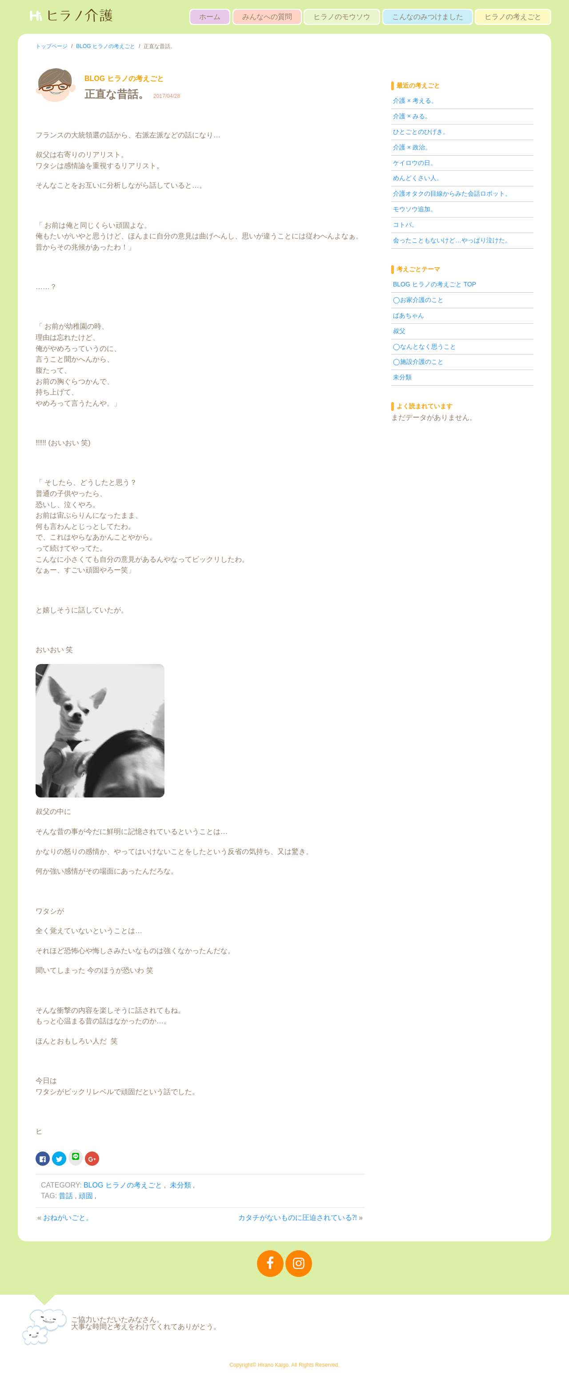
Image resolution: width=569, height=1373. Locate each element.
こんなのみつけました (427, 16)
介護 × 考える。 (415, 100)
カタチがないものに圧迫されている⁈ (297, 1217)
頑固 (86, 1196)
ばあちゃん (408, 315)
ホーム (209, 16)
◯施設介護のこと (418, 361)
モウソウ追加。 (415, 209)
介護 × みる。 (412, 116)
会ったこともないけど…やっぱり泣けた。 (452, 240)
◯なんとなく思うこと (424, 346)
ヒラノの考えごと (513, 16)
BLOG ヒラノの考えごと (123, 1185)
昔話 (66, 1196)
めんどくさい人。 (418, 177)
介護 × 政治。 (412, 147)
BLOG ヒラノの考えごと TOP (434, 284)
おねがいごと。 (68, 1217)
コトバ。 (405, 224)
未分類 (180, 1185)
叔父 (399, 330)
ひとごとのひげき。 (421, 131)
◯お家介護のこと (418, 299)
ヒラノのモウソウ (341, 16)
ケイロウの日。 (415, 162)
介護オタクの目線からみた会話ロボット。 (452, 193)
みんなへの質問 (267, 16)
